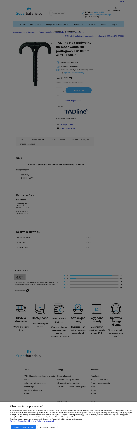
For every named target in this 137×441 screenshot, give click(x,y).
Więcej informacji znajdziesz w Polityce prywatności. (32, 421)
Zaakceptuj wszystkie (23, 427)
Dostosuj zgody (47, 427)
